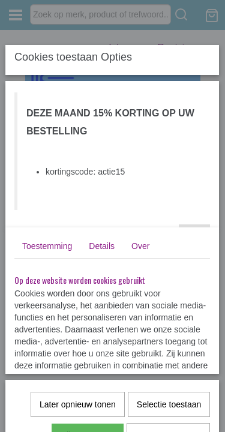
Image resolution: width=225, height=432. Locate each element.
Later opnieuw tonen (78, 404)
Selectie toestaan (169, 404)
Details (102, 246)
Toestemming (47, 246)
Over (140, 246)
